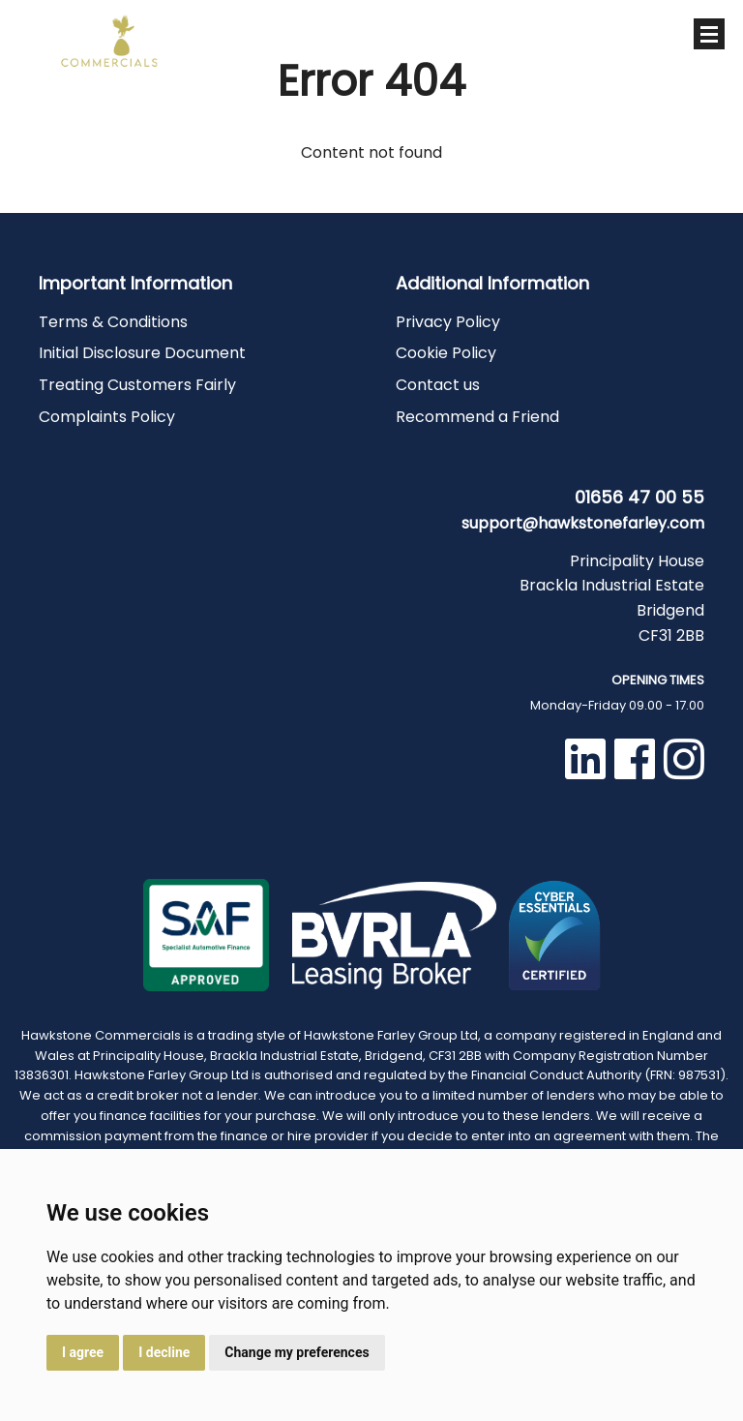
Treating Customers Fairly (137, 385)
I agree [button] (83, 1352)
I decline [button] (164, 1352)
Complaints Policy (107, 417)
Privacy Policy (448, 322)
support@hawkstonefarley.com (582, 523)
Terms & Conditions (113, 322)
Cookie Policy (446, 353)
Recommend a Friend (477, 417)
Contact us (438, 385)
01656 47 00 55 (548, 39)
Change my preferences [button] (296, 1352)
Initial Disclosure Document (142, 353)
